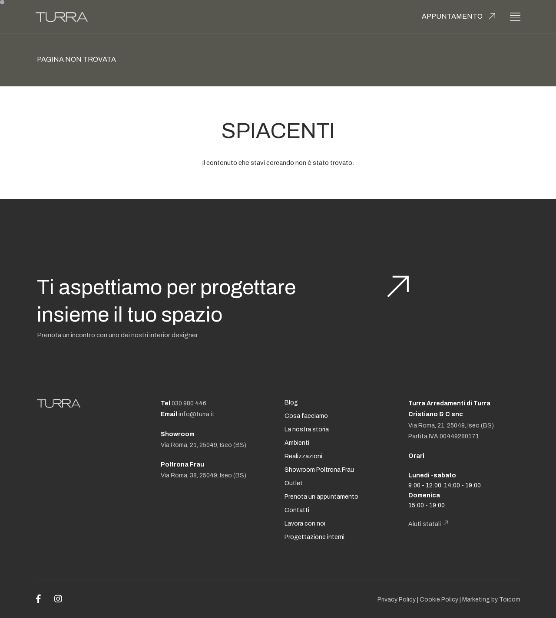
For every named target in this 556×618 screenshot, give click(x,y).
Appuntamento (452, 16)
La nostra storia (307, 429)
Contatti (297, 510)
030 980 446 (189, 403)
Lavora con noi (305, 523)
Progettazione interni (314, 537)
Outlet (294, 483)
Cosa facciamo (306, 416)
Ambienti (297, 443)
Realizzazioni (303, 456)
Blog (291, 402)
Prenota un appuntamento (321, 496)
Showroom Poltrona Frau (319, 470)
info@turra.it (197, 414)
